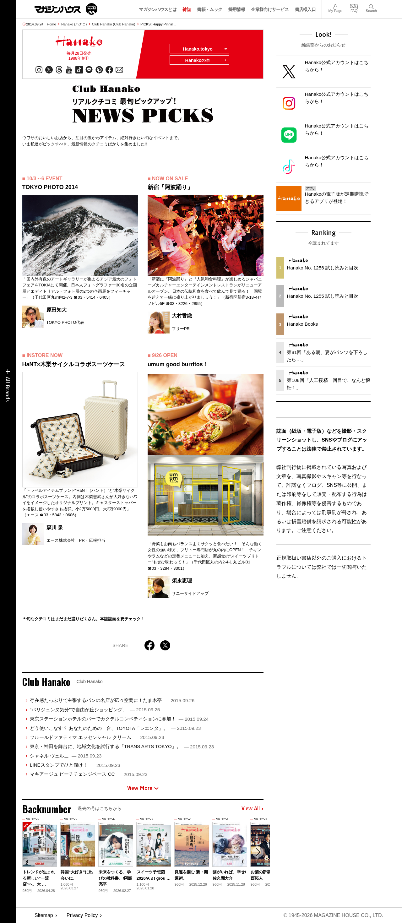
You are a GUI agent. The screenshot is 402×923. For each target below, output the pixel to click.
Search (371, 6)
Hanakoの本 (206, 60)
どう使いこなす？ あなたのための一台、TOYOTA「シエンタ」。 (115, 728)
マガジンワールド (66, 9)
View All (252, 809)
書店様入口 (305, 9)
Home (51, 24)
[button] (257, 852)
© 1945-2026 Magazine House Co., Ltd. (333, 915)
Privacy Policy (82, 915)
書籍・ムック (209, 9)
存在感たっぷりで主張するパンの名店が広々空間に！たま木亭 (112, 700)
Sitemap (44, 915)
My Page (335, 6)
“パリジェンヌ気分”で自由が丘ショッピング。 (95, 709)
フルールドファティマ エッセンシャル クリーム (97, 737)
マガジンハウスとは (158, 9)
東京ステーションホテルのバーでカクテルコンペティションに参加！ (119, 718)
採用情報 (236, 9)
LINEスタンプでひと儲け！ (75, 765)
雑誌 (186, 9)
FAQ (354, 6)
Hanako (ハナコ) (74, 24)
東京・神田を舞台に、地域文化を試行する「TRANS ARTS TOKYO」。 (122, 746)
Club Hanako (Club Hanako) (113, 24)
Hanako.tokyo (204, 49)
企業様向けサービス (270, 9)
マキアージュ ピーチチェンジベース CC (89, 774)
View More (143, 788)
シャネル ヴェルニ (65, 755)
